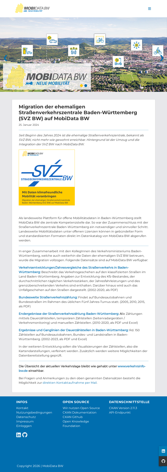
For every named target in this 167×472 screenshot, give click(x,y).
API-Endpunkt (120, 412)
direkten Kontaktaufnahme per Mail (70, 382)
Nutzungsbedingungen (34, 412)
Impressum (25, 421)
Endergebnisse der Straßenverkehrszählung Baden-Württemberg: (69, 314)
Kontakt (22, 408)
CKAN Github (73, 417)
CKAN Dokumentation (79, 412)
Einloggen (24, 426)
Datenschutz (26, 417)
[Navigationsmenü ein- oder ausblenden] (149, 8)
